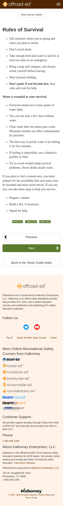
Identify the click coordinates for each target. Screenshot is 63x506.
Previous (31, 237)
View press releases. (25, 463)
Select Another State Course (32, 337)
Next (31, 248)
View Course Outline (31, 14)
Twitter (26, 327)
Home (53, 337)
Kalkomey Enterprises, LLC (44, 468)
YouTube (37, 327)
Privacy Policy (44, 495)
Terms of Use (31, 498)
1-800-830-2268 (11, 441)
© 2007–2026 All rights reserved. (23, 495)
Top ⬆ (9, 337)
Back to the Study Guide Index (31, 262)
